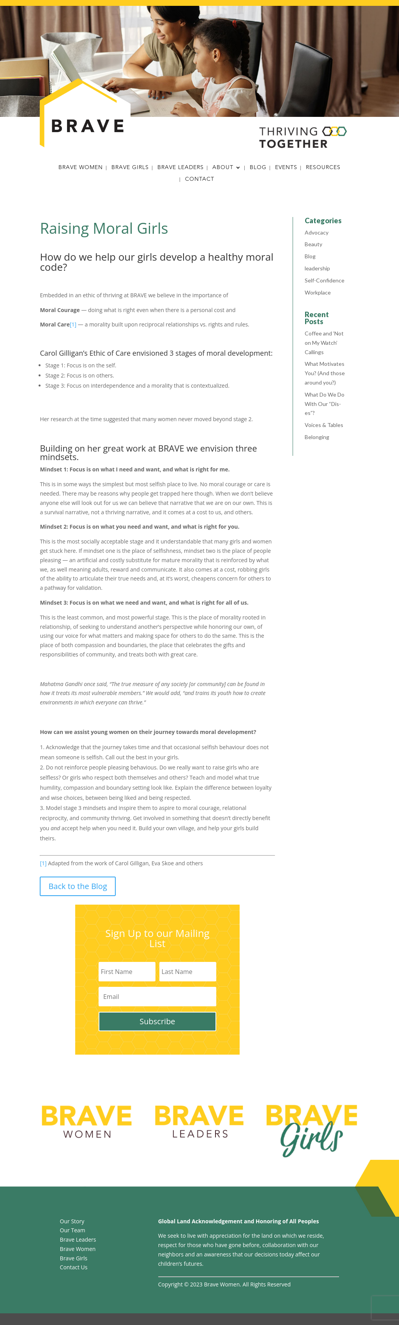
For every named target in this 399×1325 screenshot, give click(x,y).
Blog (258, 168)
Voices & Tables (324, 425)
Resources (323, 168)
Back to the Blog (77, 886)
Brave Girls (130, 168)
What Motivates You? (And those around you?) (325, 373)
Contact (199, 179)
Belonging (317, 437)
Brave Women (80, 168)
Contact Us (74, 1267)
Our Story (72, 1221)
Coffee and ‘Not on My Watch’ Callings (324, 342)
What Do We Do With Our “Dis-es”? (324, 403)
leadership (317, 268)
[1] (73, 324)
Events (286, 168)
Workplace (318, 292)
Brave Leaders (180, 168)
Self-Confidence (324, 280)
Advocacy (316, 232)
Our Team (72, 1230)
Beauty (313, 244)
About (222, 168)
